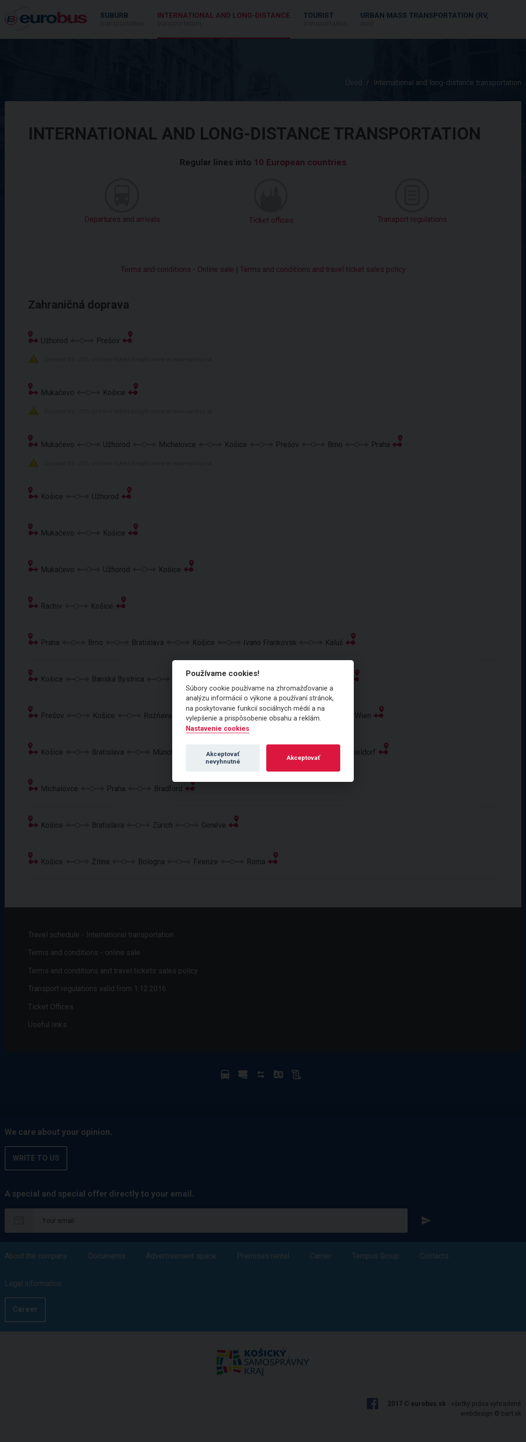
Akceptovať (303, 757)
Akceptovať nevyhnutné (222, 757)
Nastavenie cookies (217, 729)
